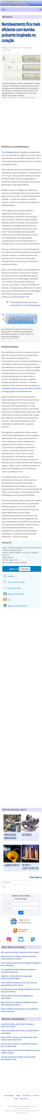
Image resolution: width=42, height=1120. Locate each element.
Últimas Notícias (9, 1095)
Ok (21, 913)
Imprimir (11, 576)
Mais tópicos (35, 877)
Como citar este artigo (16, 582)
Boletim (18, 1095)
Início (3, 9)
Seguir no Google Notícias (17, 606)
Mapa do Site (24, 1098)
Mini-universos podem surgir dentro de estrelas (20, 952)
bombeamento (10, 152)
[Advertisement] (20, 123)
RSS (9, 600)
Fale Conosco (27, 1095)
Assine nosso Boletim (16, 594)
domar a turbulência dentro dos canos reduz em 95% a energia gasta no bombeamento (21, 388)
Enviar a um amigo (14, 588)
